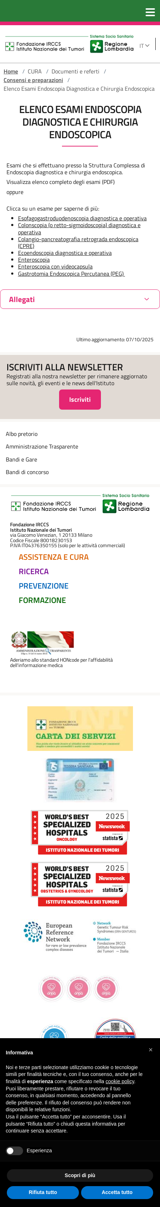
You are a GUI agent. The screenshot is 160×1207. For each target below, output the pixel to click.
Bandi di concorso (27, 472)
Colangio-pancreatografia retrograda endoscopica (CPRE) (78, 242)
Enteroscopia (34, 259)
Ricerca (34, 571)
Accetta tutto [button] (117, 1192)
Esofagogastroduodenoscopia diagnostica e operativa (82, 218)
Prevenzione (43, 586)
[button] (150, 1049)
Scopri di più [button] (80, 1175)
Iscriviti (80, 399)
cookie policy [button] (120, 1081)
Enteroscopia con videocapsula (55, 266)
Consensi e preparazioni (33, 80)
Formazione (42, 600)
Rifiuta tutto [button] (43, 1192)
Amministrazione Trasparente (42, 446)
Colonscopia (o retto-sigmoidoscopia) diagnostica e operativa (79, 228)
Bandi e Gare (21, 459)
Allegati (22, 299)
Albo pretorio (21, 433)
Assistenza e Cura (54, 557)
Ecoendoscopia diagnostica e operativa (65, 252)
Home (11, 71)
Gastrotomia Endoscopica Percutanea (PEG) (71, 273)
